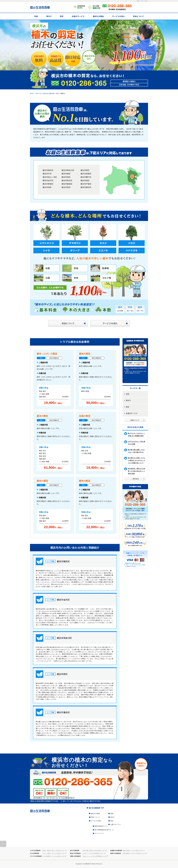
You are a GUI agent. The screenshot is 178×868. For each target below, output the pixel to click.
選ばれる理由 (98, 16)
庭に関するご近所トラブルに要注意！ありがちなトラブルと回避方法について (136, 460)
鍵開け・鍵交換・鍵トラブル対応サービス (53, 850)
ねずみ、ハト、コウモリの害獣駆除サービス (94, 856)
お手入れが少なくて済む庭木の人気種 (136, 443)
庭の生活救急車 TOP (96, 808)
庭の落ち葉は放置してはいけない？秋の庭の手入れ (136, 451)
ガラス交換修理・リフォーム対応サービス (53, 856)
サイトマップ (99, 833)
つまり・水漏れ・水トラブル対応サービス (53, 853)
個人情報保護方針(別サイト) (104, 830)
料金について (138, 16)
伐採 (36, 16)
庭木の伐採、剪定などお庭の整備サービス (94, 850)
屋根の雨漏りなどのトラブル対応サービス (134, 853)
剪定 (62, 16)
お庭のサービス (78, 16)
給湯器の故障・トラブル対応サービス (133, 850)
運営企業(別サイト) (101, 826)
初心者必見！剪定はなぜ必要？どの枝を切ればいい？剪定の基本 (136, 471)
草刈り (49, 16)
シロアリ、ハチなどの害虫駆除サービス (93, 853)
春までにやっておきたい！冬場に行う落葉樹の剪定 (136, 435)
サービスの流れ (118, 16)
